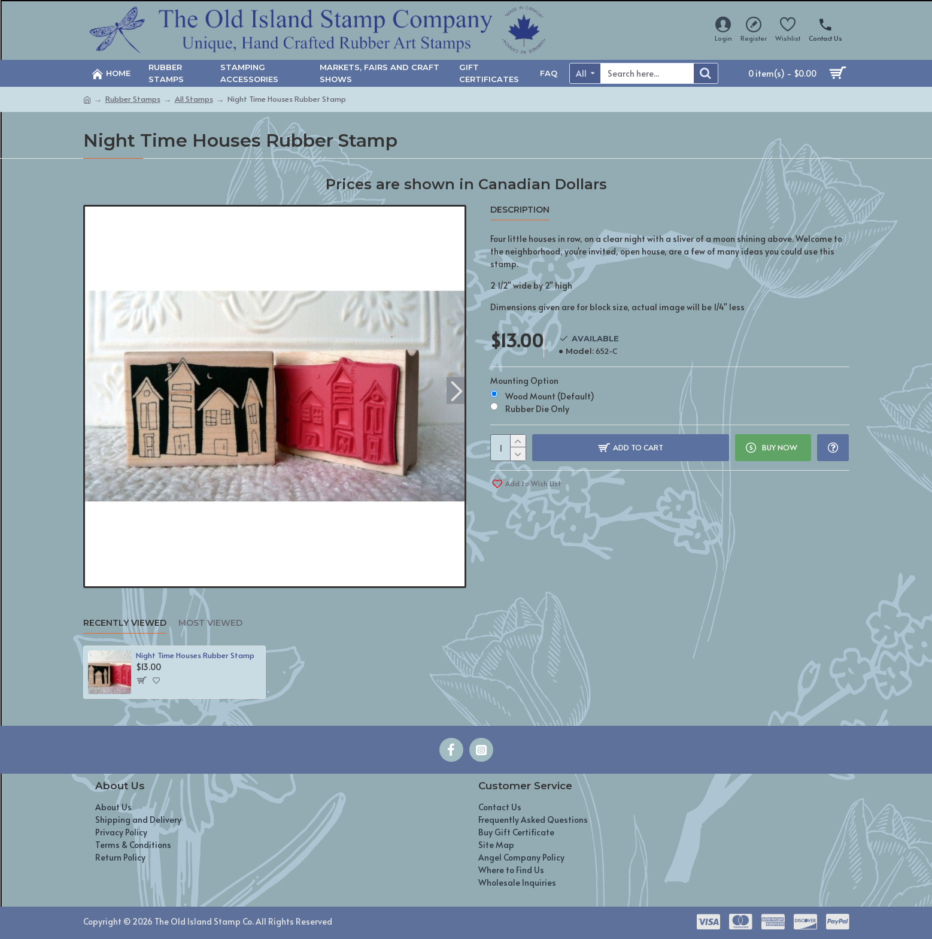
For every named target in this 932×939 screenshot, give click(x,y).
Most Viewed (210, 623)
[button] (457, 390)
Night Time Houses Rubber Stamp (195, 655)
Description (520, 210)
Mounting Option (524, 380)
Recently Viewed (124, 623)
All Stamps (194, 98)
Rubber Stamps (132, 98)
